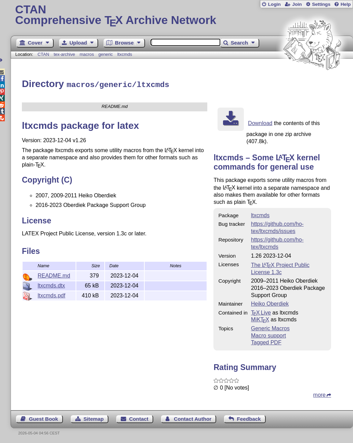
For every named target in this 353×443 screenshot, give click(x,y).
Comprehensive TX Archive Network (181, 15)
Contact (138, 418)
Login (274, 4)
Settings (321, 4)
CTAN (43, 54)
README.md (54, 275)
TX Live (261, 312)
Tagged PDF (266, 341)
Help (346, 4)
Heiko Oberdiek (270, 303)
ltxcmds (124, 54)
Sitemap (93, 418)
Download (260, 122)
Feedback (249, 418)
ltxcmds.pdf (51, 294)
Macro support (268, 334)
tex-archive (64, 54)
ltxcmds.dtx (51, 284)
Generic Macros (270, 327)
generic (106, 54)
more (319, 394)
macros (87, 54)
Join (297, 4)
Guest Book (43, 418)
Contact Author (192, 418)
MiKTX (260, 318)
